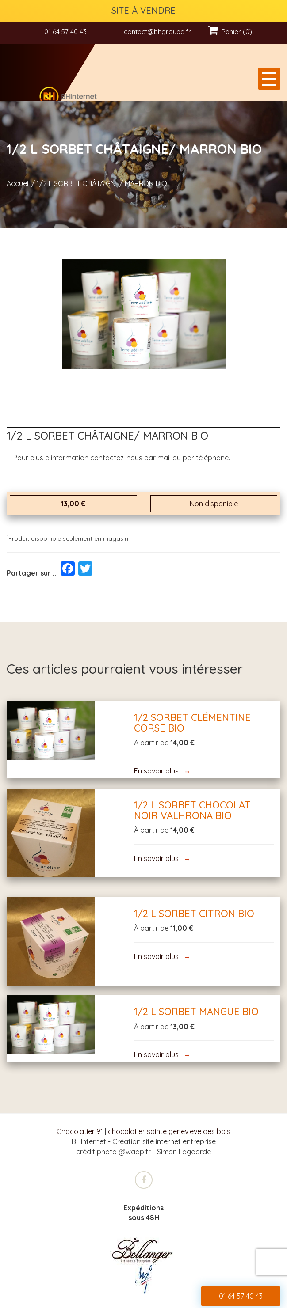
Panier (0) (230, 31)
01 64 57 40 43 (65, 31)
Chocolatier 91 (80, 1131)
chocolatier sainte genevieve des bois (169, 1131)
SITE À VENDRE (143, 10)
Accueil (18, 183)
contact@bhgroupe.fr (157, 31)
